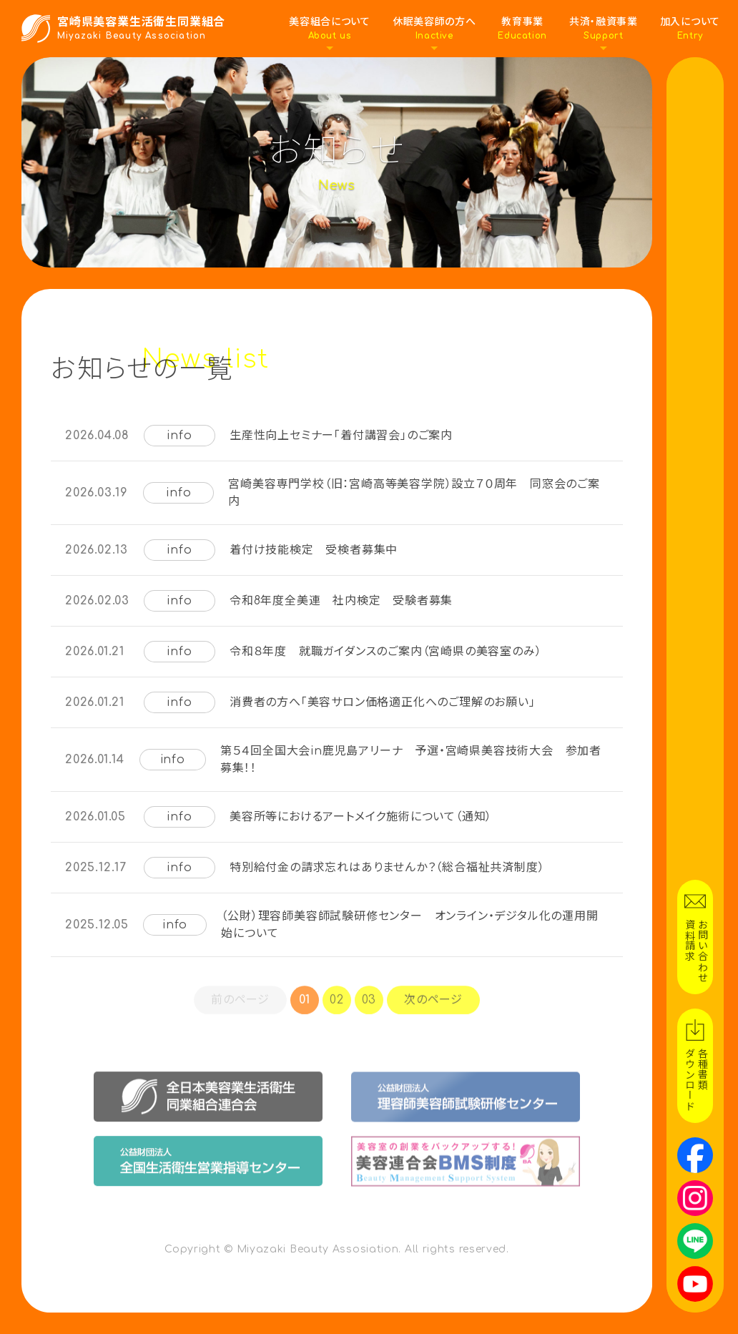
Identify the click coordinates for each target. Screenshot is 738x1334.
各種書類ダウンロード (695, 1079)
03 (369, 1012)
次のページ (433, 1012)
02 (337, 1012)
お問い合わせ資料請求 (695, 950)
